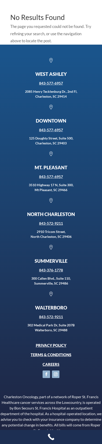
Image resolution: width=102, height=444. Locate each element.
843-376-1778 (51, 270)
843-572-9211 (51, 223)
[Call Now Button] (51, 437)
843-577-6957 (51, 83)
